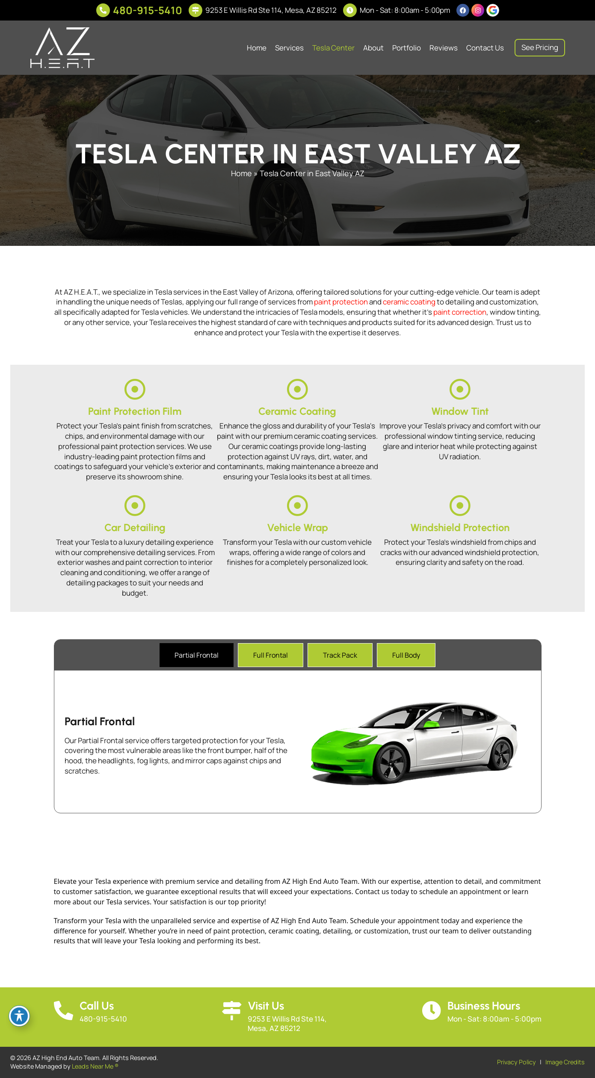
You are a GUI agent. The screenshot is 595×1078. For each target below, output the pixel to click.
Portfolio (406, 48)
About (373, 48)
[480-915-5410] (103, 10)
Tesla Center (333, 48)
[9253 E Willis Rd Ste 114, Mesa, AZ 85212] (195, 10)
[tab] (197, 655)
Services (289, 48)
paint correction (459, 312)
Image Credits (565, 1062)
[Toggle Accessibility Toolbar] (19, 1016)
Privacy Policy (516, 1062)
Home (256, 48)
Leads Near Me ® (95, 1066)
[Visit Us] (231, 1010)
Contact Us (485, 48)
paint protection (341, 302)
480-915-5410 (147, 10)
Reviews (443, 48)
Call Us (97, 1006)
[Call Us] (63, 1010)
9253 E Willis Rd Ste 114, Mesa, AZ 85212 (271, 10)
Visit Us (266, 1006)
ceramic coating (409, 302)
